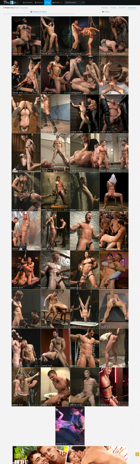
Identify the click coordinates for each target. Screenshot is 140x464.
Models (56, 2)
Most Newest (104, 7)
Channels (39, 2)
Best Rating (113, 7)
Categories (27, 2)
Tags (47, 2)
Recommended (132, 7)
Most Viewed (122, 7)
